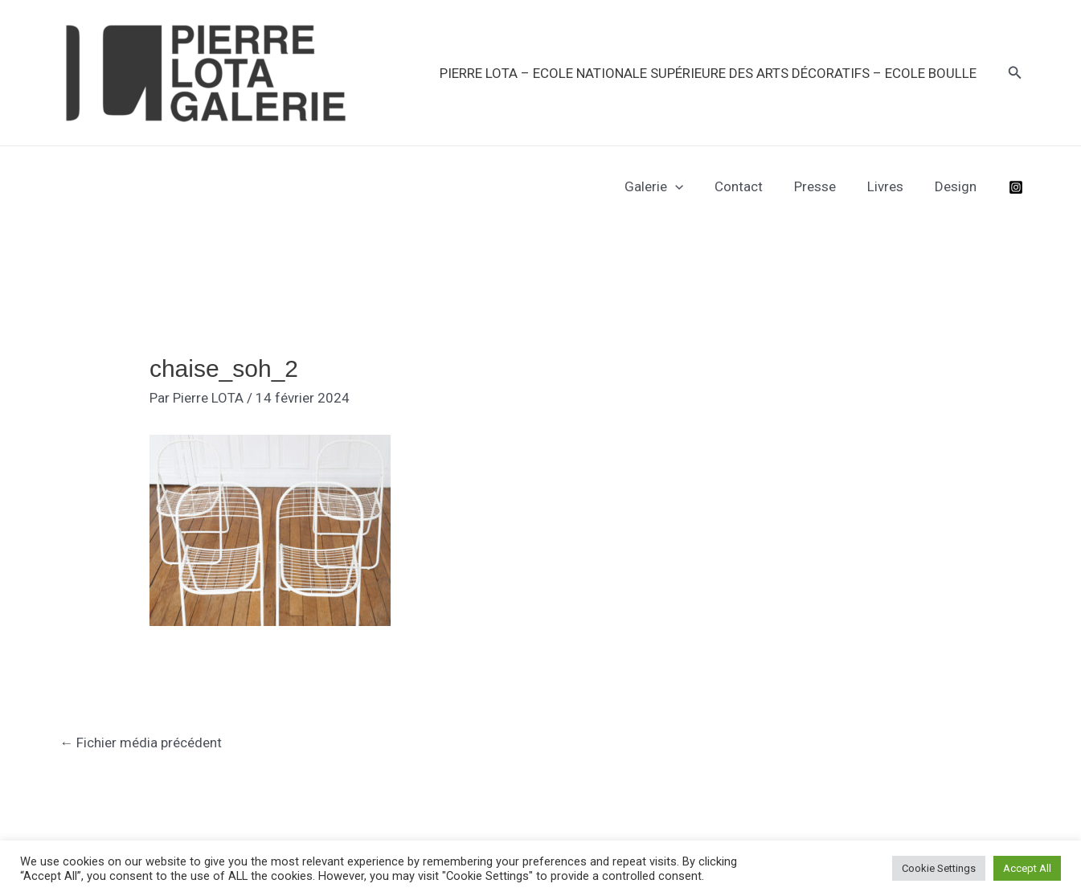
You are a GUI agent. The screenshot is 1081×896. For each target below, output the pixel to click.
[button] (1015, 73)
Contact (753, 186)
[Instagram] (1016, 187)
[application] (693, 186)
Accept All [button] (1027, 868)
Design (958, 186)
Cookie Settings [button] (939, 868)
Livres (892, 186)
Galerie (671, 186)
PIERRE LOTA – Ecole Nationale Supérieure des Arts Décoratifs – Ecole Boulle (709, 73)
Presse (825, 186)
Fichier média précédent (141, 742)
